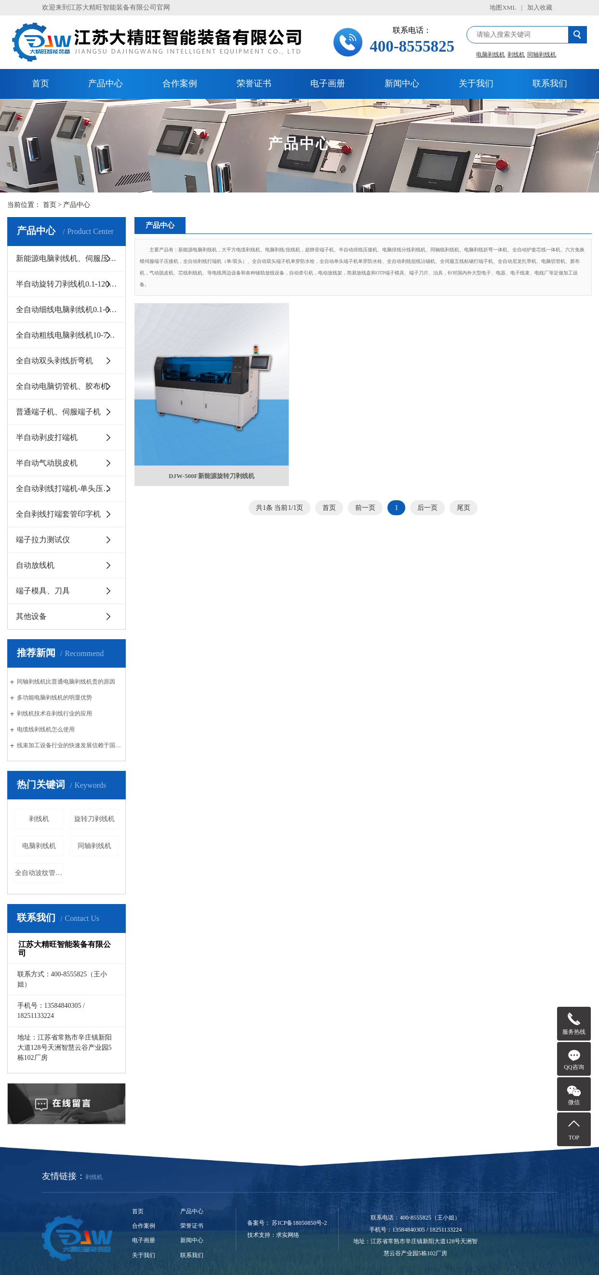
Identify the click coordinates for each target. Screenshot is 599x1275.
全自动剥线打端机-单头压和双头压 (71, 488)
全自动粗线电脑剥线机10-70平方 (71, 335)
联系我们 (549, 83)
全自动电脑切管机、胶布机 (62, 386)
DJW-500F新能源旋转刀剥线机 (206, 462)
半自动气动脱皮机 (47, 463)
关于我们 (476, 83)
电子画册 (327, 83)
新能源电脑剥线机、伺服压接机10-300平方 (71, 258)
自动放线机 (35, 565)
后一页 (427, 495)
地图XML (503, 7)
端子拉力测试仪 (43, 539)
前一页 (365, 495)
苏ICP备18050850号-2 (299, 1223)
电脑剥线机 (490, 54)
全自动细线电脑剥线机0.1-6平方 (70, 309)
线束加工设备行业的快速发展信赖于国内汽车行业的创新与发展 (70, 745)
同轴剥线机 (541, 54)
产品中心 (105, 83)
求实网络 (287, 1235)
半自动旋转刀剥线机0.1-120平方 (70, 284)
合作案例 (179, 83)
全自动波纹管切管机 (39, 873)
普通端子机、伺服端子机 (58, 412)
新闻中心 (402, 83)
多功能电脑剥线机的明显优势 (54, 697)
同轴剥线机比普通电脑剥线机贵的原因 (66, 681)
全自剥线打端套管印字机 (58, 514)
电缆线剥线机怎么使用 (46, 729)
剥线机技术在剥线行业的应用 (54, 713)
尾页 (463, 495)
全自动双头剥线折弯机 (54, 360)
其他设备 (31, 616)
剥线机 (516, 54)
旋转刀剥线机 (94, 819)
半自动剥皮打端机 (47, 437)
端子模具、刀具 (43, 591)
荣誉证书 (254, 83)
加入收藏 (539, 7)
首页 (40, 83)
